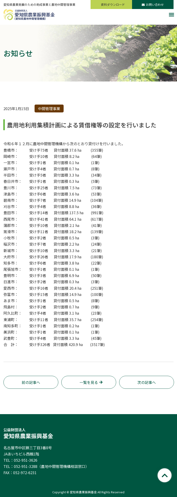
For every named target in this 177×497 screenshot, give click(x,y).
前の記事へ (31, 382)
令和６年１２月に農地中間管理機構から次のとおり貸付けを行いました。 (64, 143)
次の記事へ (146, 382)
